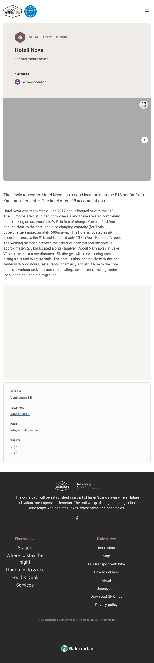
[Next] (144, 140)
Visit (13, 447)
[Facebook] (77, 518)
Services (25, 585)
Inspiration (106, 548)
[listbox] (77, 139)
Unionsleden (106, 588)
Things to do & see (25, 569)
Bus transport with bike (106, 564)
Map (106, 556)
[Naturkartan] (77, 651)
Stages (25, 547)
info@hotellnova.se (24, 430)
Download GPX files (106, 596)
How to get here (106, 572)
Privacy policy (106, 604)
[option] (77, 139)
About (106, 580)
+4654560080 (20, 414)
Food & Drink (25, 577)
